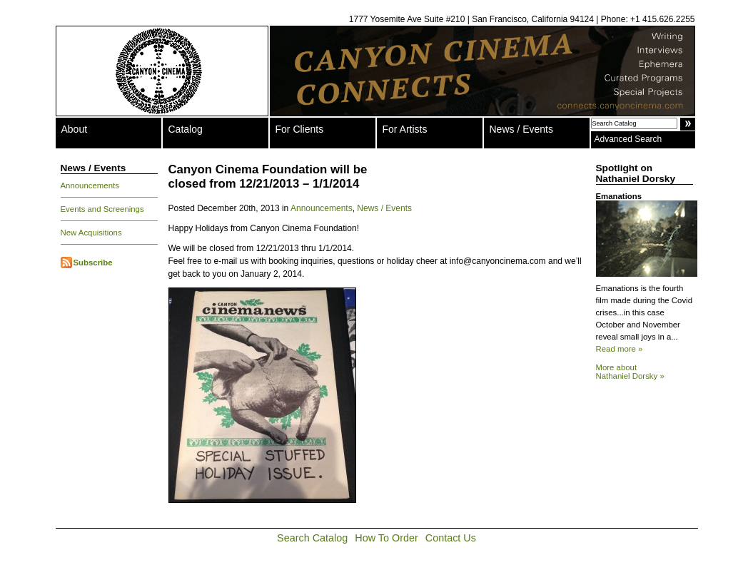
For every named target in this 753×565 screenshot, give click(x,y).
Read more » (619, 349)
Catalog (185, 129)
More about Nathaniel (630, 371)
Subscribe (93, 262)
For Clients (300, 129)
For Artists (405, 129)
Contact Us (450, 538)
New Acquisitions (91, 232)
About (74, 129)
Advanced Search (628, 139)
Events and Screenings (102, 209)
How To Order (386, 538)
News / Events (521, 129)
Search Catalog (312, 538)
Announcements (90, 185)
